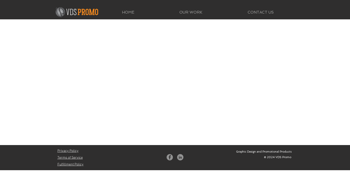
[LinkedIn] (180, 157)
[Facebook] (170, 157)
